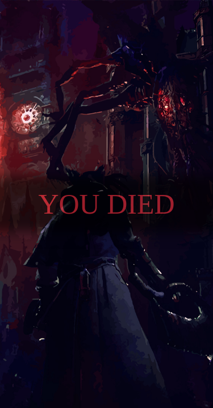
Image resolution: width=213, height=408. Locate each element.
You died (106, 204)
